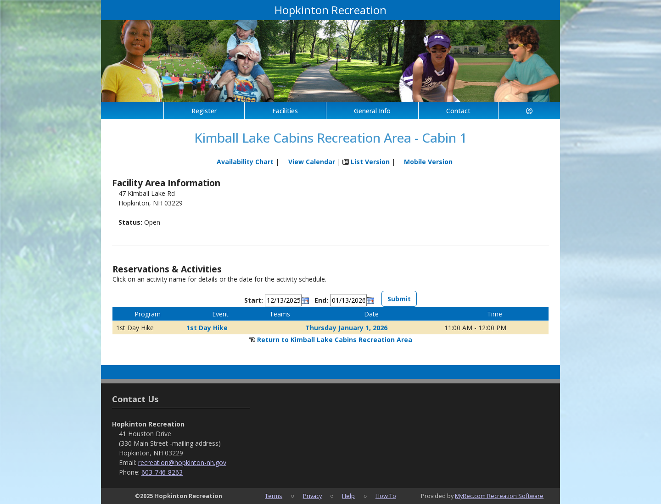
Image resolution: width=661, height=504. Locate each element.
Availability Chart (241, 161)
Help (348, 496)
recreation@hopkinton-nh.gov (182, 462)
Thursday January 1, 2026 (346, 327)
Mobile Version (428, 161)
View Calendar (311, 161)
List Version (370, 161)
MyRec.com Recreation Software (499, 496)
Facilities (285, 110)
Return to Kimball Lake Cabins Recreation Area (334, 339)
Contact (458, 110)
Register (204, 110)
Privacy (312, 496)
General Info (372, 110)
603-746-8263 (162, 472)
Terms (273, 496)
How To (385, 496)
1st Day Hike (207, 327)
